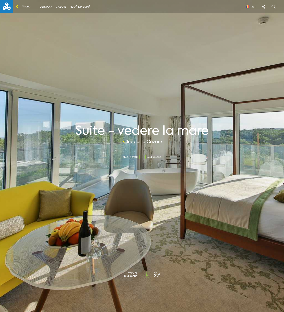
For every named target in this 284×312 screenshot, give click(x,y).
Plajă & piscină (80, 6)
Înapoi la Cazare (142, 141)
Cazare (61, 6)
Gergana (46, 6)
